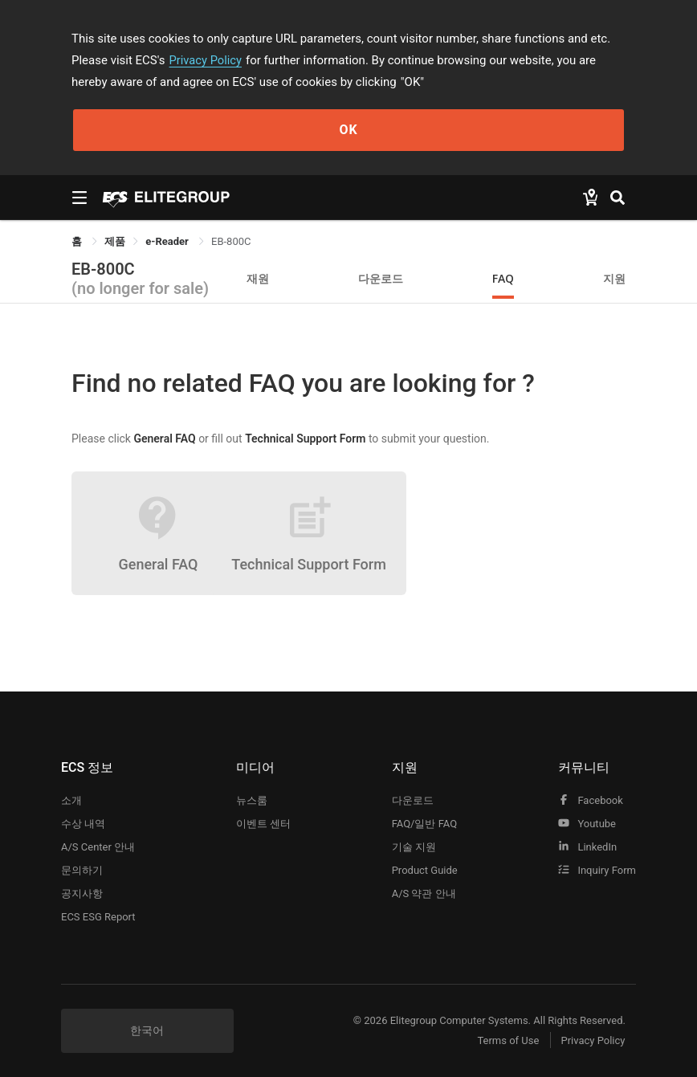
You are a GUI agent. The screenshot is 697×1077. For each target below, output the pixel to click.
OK (348, 129)
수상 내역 (83, 824)
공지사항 (82, 893)
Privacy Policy (206, 60)
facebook (590, 800)
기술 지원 (414, 847)
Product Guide (425, 870)
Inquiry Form (597, 870)
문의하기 (82, 870)
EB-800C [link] (231, 241)
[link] (114, 241)
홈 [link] (77, 241)
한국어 (147, 1030)
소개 (71, 800)
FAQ (503, 278)
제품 (114, 241)
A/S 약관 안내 (424, 893)
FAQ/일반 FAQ (425, 824)
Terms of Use (505, 1040)
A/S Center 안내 (98, 847)
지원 (614, 278)
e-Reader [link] (168, 241)
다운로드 (380, 278)
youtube (587, 824)
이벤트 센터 (263, 824)
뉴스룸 (251, 800)
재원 (258, 278)
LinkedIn (587, 847)
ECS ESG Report (98, 917)
